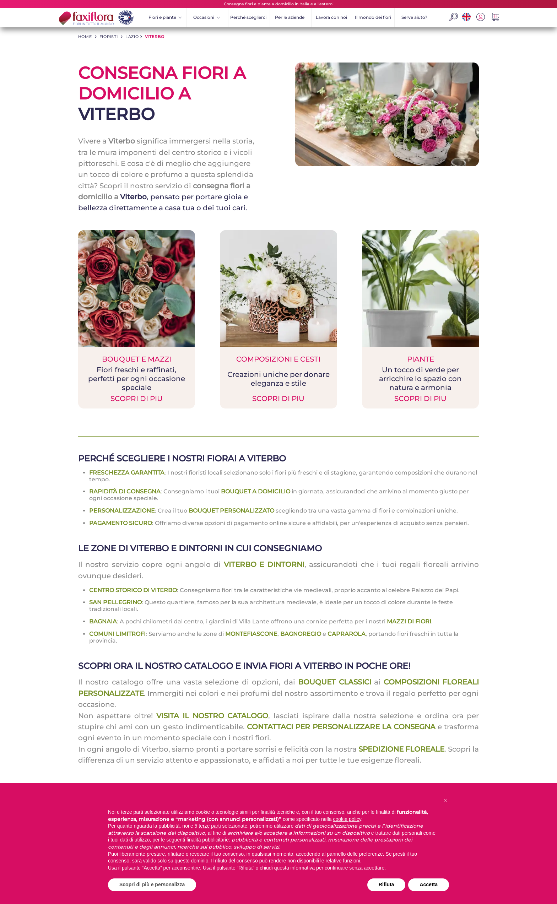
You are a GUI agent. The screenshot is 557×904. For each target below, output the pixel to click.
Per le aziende (289, 17)
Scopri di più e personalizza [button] (152, 884)
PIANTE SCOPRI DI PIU (420, 378)
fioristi (108, 36)
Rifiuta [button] (386, 884)
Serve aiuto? (414, 17)
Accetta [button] (429, 884)
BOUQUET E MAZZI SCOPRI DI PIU (136, 378)
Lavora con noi (331, 17)
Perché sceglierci (248, 17)
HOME (85, 36)
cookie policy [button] (347, 819)
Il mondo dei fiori (373, 17)
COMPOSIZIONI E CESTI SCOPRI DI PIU (278, 378)
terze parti (210, 826)
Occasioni (206, 17)
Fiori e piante (165, 17)
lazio (132, 36)
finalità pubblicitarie (207, 840)
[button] (445, 800)
